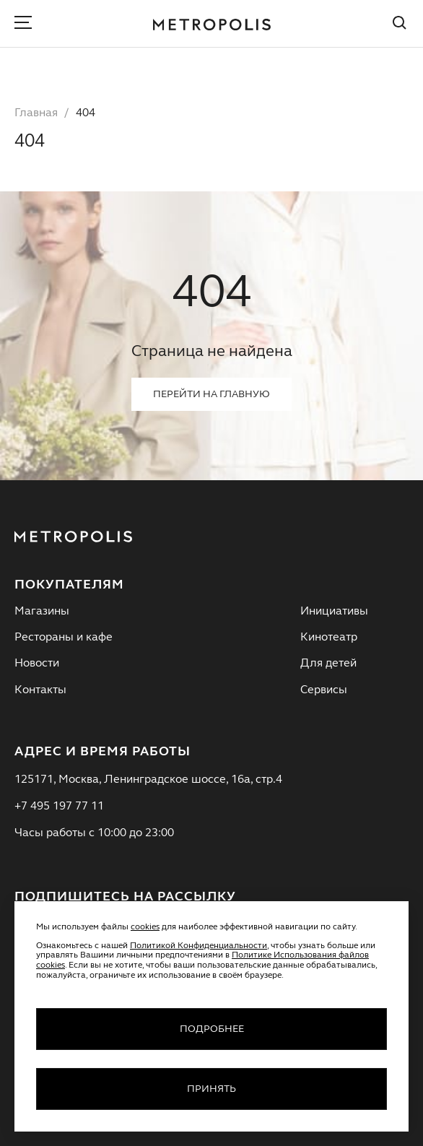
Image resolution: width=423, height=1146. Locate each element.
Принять (211, 1089)
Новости (36, 663)
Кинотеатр (328, 637)
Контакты (40, 690)
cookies (145, 927)
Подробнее (212, 1029)
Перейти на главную (211, 394)
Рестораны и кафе (63, 637)
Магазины (41, 611)
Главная (36, 113)
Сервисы (323, 690)
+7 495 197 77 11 (59, 806)
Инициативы (334, 611)
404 (85, 113)
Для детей (328, 663)
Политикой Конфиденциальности (198, 946)
